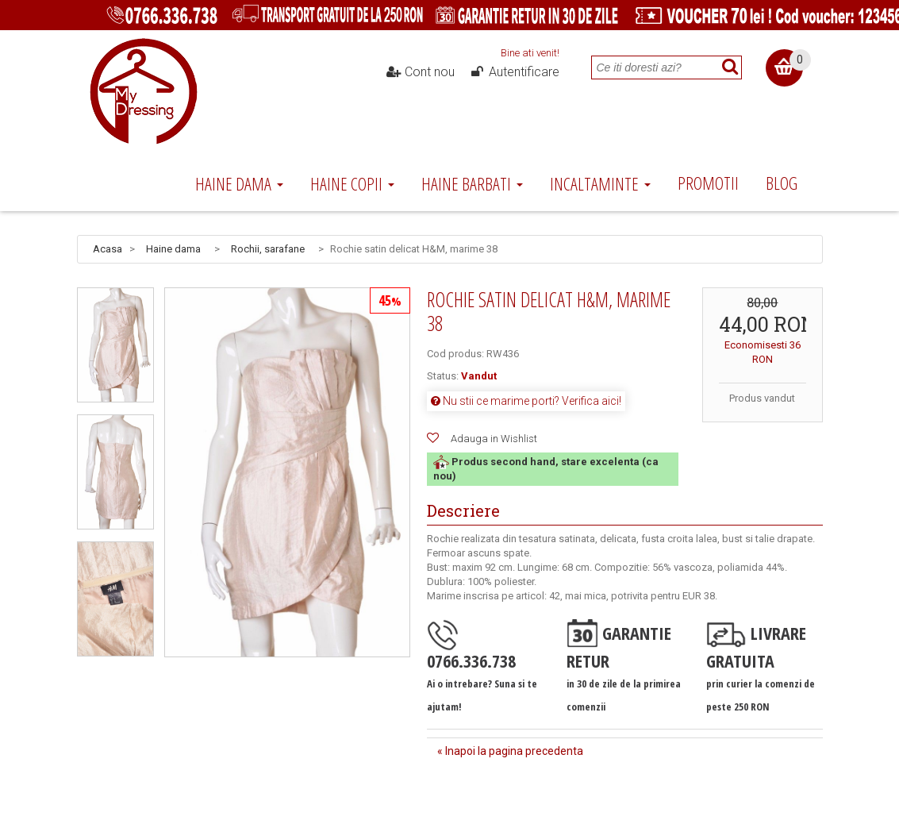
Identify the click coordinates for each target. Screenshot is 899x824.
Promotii (708, 182)
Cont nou (420, 72)
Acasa (107, 249)
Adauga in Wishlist (494, 439)
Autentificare (514, 72)
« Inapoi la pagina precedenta (510, 751)
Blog (781, 182)
